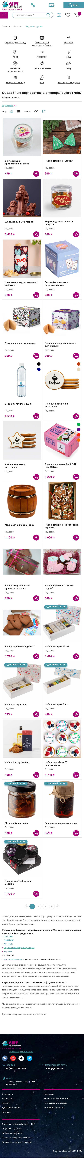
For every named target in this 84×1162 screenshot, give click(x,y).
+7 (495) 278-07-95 (15, 1073)
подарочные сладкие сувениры (19, 952)
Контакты (6, 1116)
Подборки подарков (11, 1133)
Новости (6, 1107)
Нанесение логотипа (12, 1137)
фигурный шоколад (13, 963)
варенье (8, 956)
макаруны (9, 944)
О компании (7, 1098)
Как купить (7, 1103)
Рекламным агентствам (55, 1107)
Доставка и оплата (11, 1112)
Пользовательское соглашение (17, 1146)
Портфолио (49, 1098)
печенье (8, 948)
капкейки (8, 940)
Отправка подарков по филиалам (18, 1142)
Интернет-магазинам (54, 1112)
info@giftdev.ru (54, 1073)
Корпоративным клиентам (56, 1103)
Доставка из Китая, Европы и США (18, 1128)
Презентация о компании (21, 1056)
